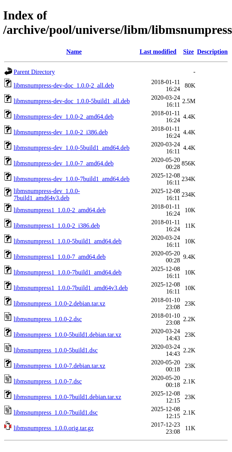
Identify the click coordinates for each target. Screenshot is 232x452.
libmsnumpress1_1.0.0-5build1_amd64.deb (68, 241)
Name (74, 51)
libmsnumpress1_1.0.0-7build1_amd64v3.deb (71, 288)
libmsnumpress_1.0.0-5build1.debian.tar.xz (67, 334)
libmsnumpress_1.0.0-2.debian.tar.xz (59, 303)
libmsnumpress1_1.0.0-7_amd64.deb (60, 256)
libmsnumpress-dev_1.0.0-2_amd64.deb (63, 116)
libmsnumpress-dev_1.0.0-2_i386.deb (61, 132)
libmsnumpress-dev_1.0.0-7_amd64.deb (63, 163)
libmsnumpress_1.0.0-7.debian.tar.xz (59, 365)
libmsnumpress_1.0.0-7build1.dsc (56, 412)
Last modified (158, 51)
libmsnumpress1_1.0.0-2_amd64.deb (60, 210)
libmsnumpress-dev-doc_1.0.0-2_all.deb (64, 85)
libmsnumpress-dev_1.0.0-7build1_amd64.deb (71, 179)
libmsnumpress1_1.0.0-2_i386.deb (57, 225)
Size (188, 51)
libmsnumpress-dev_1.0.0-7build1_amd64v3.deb (47, 194)
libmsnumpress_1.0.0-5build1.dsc (56, 350)
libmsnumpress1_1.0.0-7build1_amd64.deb (68, 272)
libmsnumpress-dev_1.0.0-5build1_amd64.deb (71, 147)
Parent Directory (34, 72)
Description (212, 51)
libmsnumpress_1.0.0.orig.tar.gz (54, 428)
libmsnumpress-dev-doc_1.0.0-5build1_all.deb (72, 101)
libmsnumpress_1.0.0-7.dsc (48, 381)
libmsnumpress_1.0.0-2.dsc (48, 319)
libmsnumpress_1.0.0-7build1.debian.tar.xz (67, 397)
